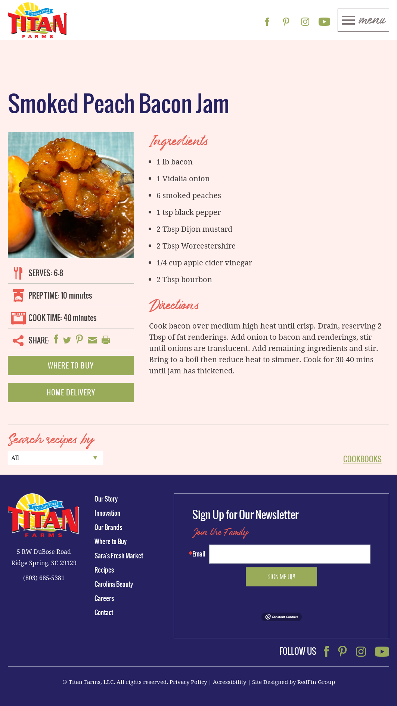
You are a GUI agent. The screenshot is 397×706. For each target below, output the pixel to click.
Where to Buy (110, 541)
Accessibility (229, 681)
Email (198, 554)
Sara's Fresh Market (118, 556)
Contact (103, 612)
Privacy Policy (188, 681)
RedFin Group (316, 681)
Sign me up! (281, 576)
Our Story (106, 499)
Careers (104, 598)
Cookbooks (362, 459)
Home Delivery (71, 392)
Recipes (104, 570)
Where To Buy (71, 365)
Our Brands (108, 527)
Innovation (107, 513)
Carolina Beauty (113, 584)
